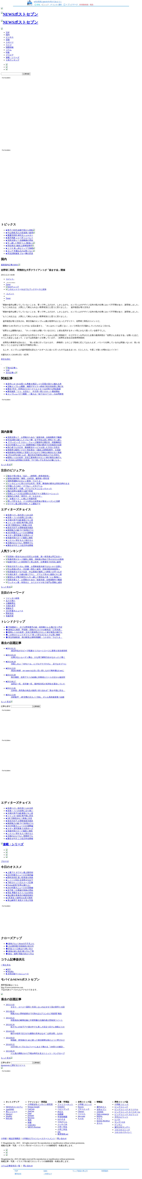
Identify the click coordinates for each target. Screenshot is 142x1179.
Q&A (45, 1171)
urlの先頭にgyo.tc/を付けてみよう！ (48, 1)
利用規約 (104, 1171)
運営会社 (18, 1174)
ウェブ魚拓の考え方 (80, 1171)
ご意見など (48, 1174)
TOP (16, 1171)
